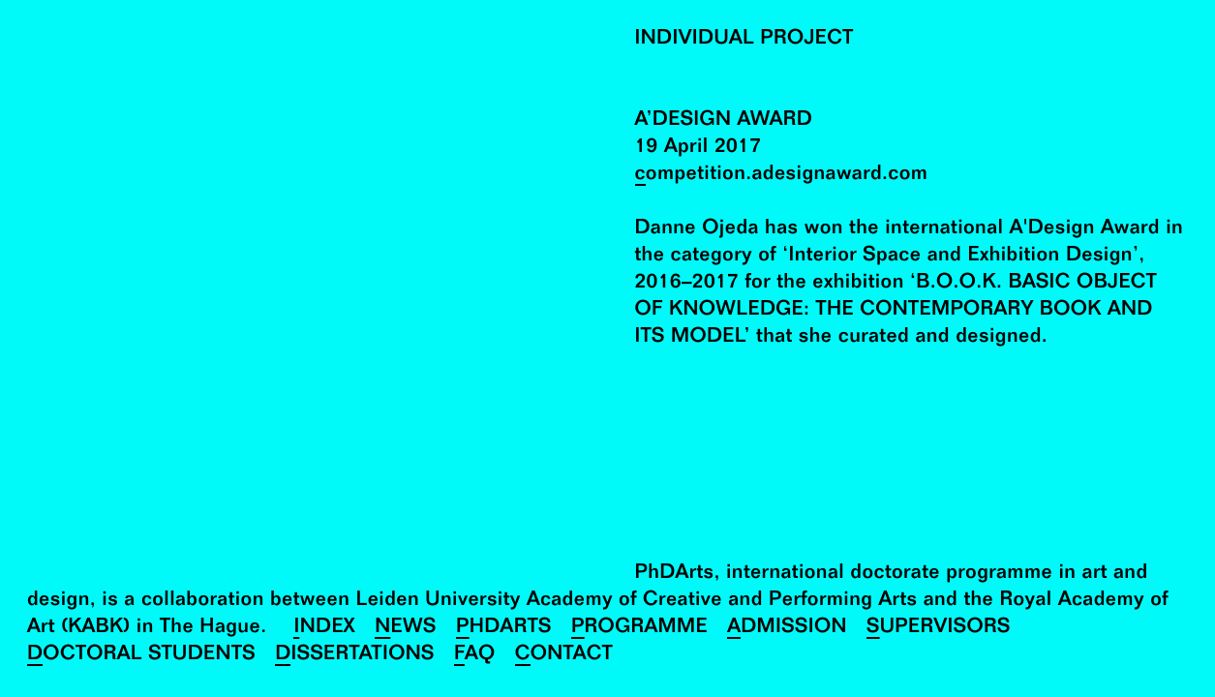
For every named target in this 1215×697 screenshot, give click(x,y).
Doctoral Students (141, 656)
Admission (787, 629)
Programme (639, 629)
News (406, 629)
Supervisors (938, 629)
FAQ (475, 656)
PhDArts (504, 629)
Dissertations (355, 656)
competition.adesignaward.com (781, 176)
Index (324, 629)
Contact (564, 656)
